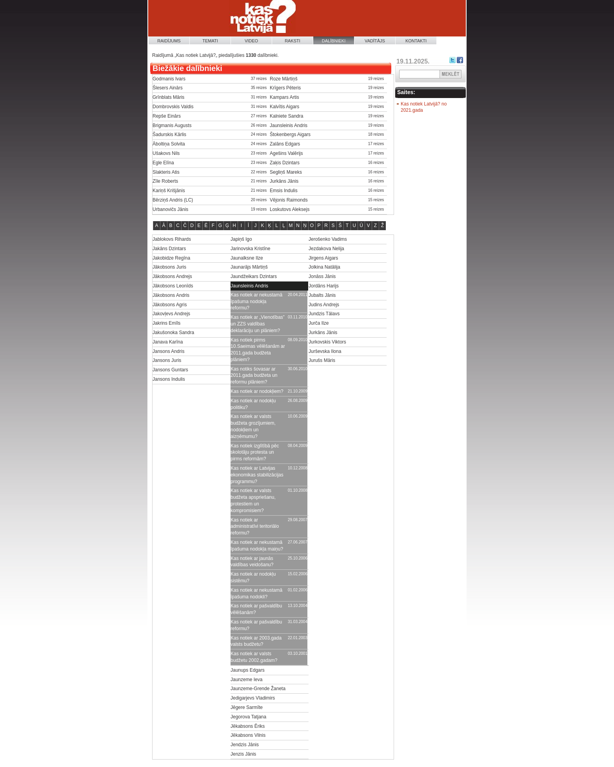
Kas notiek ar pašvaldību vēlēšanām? (256, 609)
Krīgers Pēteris (285, 88)
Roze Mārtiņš (284, 79)
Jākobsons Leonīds (173, 286)
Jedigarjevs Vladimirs (253, 698)
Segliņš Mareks (286, 172)
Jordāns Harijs (324, 286)
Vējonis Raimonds (289, 200)
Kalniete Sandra (286, 116)
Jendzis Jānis (245, 744)
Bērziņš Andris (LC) (173, 200)
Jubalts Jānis (322, 295)
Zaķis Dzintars (285, 162)
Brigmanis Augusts (172, 125)
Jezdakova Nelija (326, 248)
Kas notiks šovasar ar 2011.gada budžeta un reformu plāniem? (254, 375)
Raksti (292, 40)
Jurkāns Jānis (284, 181)
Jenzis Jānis (243, 754)
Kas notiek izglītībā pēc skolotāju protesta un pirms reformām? (255, 452)
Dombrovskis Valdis (173, 106)
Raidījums (168, 40)
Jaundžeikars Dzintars (254, 276)
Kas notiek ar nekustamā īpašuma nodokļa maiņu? (257, 546)
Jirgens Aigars (323, 258)
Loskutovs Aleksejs (289, 209)
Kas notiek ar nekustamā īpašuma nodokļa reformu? (256, 301)
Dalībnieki (334, 40)
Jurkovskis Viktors (327, 342)
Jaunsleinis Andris (288, 125)
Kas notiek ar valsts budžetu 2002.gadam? (254, 657)
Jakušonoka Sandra (173, 332)
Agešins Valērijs (286, 153)
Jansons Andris (168, 351)
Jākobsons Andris (171, 295)
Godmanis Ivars (169, 79)
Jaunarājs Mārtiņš (249, 267)
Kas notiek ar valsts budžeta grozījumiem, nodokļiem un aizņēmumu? (253, 426)
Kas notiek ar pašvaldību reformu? (256, 625)
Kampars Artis (284, 97)
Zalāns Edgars (285, 144)
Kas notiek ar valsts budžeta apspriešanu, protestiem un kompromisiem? (253, 500)
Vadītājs (375, 40)
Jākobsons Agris (170, 304)
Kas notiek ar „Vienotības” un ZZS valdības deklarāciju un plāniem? (258, 323)
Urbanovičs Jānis (170, 209)
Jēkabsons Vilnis (248, 735)
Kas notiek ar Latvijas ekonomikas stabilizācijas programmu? (257, 474)
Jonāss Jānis (322, 276)
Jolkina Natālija (324, 267)
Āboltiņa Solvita (169, 144)
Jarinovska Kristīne (250, 248)
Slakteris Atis (166, 172)
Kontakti (416, 40)
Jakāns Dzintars (169, 248)
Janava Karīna (168, 342)
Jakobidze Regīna (171, 258)
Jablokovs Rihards (172, 239)
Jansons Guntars (170, 370)
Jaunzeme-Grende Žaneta (258, 688)
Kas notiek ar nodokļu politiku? (253, 404)
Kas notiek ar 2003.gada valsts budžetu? (256, 641)
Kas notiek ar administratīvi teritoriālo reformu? (255, 526)
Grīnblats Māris (168, 97)
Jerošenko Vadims (328, 239)
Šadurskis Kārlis (169, 134)
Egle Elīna (163, 162)
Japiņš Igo (241, 239)
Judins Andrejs (324, 304)
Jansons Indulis (169, 379)
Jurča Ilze (319, 323)
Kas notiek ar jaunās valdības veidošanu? (252, 562)
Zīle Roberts (165, 181)
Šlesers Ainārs (168, 88)
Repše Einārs (167, 116)
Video (251, 40)
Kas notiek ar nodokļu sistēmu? (253, 577)
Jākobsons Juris (169, 267)
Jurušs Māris (322, 360)
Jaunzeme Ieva (246, 679)
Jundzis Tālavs (324, 313)
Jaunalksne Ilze (247, 258)
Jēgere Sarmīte (247, 707)
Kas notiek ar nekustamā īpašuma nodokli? (256, 593)
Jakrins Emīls (166, 323)
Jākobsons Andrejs (172, 276)
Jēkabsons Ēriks (248, 726)
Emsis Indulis (284, 190)
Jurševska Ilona (325, 351)
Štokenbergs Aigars (290, 134)
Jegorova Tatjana (248, 717)
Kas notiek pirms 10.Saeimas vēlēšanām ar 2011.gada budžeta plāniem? (258, 349)
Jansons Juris (167, 360)
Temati (210, 40)
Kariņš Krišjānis (169, 190)
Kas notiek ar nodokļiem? (257, 391)
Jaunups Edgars (248, 670)
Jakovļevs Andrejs (171, 313)
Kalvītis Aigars (284, 106)
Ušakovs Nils (166, 153)
